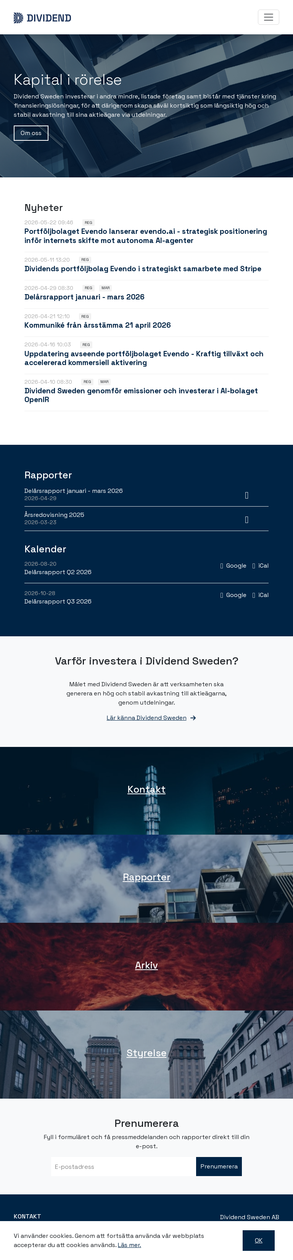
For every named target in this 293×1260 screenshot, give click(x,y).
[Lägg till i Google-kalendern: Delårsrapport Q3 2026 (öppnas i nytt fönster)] (233, 594)
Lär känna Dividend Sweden (147, 718)
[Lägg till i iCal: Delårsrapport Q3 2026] (261, 594)
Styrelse (147, 1053)
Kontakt (146, 789)
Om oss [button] (31, 133)
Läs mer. (129, 1245)
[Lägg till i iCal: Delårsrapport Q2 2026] (261, 565)
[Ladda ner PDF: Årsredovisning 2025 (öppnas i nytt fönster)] (246, 518)
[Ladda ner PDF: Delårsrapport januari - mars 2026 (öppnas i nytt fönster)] (246, 494)
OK (258, 1240)
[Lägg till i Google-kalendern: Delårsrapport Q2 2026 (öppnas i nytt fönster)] (233, 565)
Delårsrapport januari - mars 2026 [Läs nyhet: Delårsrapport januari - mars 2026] (84, 297)
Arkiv (146, 965)
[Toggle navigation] (268, 17)
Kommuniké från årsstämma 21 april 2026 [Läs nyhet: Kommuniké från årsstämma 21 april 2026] (97, 325)
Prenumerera (219, 1166)
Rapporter (147, 877)
